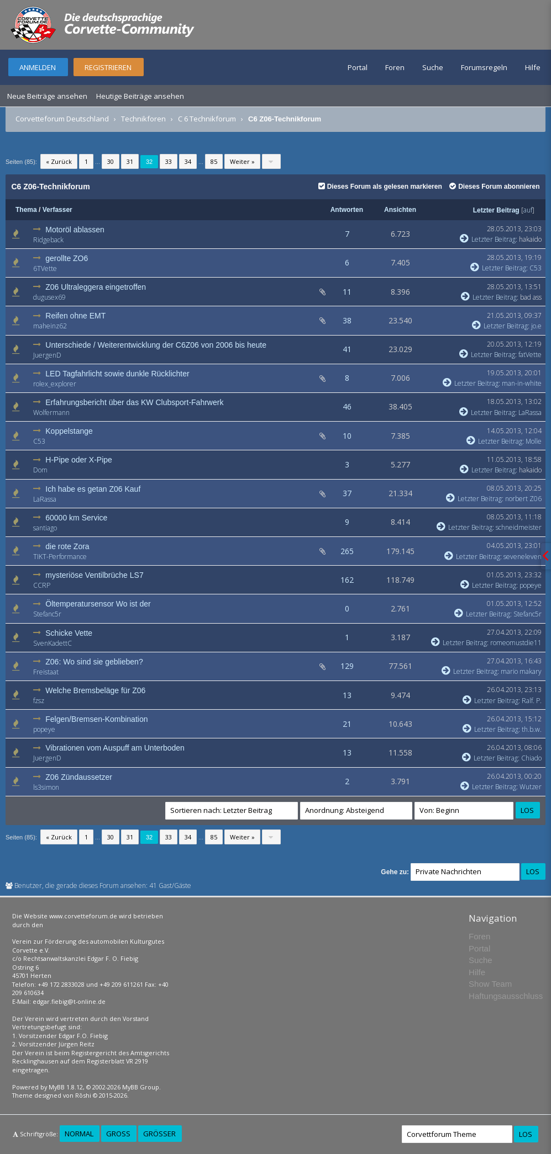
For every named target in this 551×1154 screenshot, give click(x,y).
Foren (395, 67)
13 (347, 695)
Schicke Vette (68, 633)
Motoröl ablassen (74, 229)
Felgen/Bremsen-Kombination (96, 719)
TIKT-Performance (60, 556)
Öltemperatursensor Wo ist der (97, 603)
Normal (79, 1134)
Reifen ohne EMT (75, 315)
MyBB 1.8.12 (66, 1087)
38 (347, 320)
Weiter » (242, 161)
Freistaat (46, 672)
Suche (432, 67)
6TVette (45, 268)
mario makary (521, 671)
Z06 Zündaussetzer (78, 777)
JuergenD (47, 355)
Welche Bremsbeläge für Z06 (95, 690)
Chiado (531, 758)
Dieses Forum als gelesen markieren (380, 186)
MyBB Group (140, 1087)
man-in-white (522, 383)
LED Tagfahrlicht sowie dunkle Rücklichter (117, 373)
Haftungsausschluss (506, 996)
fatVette (530, 354)
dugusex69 (49, 297)
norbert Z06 (523, 498)
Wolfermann (51, 412)
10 (347, 435)
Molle (534, 441)
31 (130, 161)
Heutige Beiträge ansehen (140, 96)
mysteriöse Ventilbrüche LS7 (94, 575)
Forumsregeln (484, 67)
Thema (26, 210)
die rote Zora (67, 546)
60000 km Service (76, 517)
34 (188, 161)
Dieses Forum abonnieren (494, 186)
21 (347, 724)
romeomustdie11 (516, 642)
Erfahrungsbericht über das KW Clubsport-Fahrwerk (134, 402)
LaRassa (530, 412)
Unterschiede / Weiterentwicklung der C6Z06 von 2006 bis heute (155, 345)
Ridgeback (48, 239)
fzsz (38, 700)
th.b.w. (532, 729)
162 (347, 580)
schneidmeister (519, 527)
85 (214, 161)
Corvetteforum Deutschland (62, 119)
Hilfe (532, 67)
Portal (358, 67)
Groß (118, 1134)
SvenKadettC (52, 643)
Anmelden (37, 67)
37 (347, 493)
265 (347, 551)
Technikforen (143, 119)
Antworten (346, 210)
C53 (535, 268)
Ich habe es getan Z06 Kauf (92, 489)
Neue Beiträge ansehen (47, 96)
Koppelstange (69, 431)
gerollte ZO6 (66, 258)
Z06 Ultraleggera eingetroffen (95, 287)
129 (347, 666)
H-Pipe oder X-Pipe (78, 459)
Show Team (490, 983)
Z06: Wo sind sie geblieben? (94, 661)
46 (347, 406)
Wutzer (530, 786)
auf (527, 210)
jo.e (536, 326)
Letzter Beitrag (496, 210)
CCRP (41, 585)
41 (347, 349)
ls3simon (46, 787)
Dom (40, 470)
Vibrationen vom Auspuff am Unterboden (115, 747)
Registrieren (108, 67)
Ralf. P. (532, 700)
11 (347, 291)
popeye (530, 585)
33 (168, 161)
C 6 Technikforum (207, 119)
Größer (159, 1134)
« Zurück (59, 161)
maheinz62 (50, 326)
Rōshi (83, 1095)
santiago (45, 528)
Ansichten (400, 210)
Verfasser (57, 210)
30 (110, 161)
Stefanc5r (47, 614)
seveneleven (522, 556)
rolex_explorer (54, 384)
